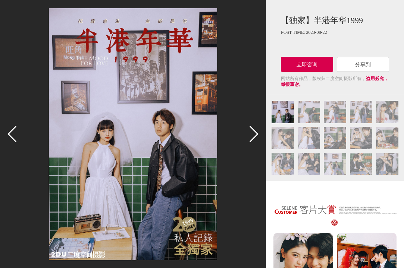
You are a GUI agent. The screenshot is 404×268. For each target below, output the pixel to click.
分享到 (363, 64)
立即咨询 (307, 64)
